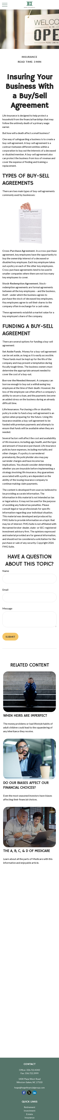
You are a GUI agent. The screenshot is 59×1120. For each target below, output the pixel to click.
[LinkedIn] (34, 1092)
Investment (29, 1110)
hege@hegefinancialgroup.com (29, 1087)
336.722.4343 (33, 1070)
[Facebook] (24, 1092)
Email (5, 589)
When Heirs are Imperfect (25, 715)
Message (7, 608)
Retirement (29, 1107)
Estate (29, 1114)
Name (5, 570)
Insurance (29, 1117)
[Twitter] (29, 1092)
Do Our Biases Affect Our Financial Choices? (25, 785)
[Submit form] (10, 636)
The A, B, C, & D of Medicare (26, 851)
